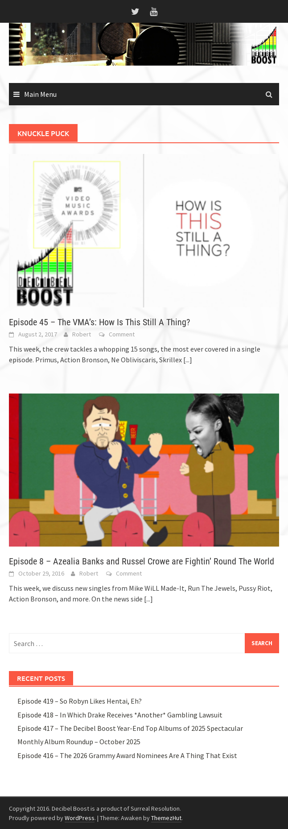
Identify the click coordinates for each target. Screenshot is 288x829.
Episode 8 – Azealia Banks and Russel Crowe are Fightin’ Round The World (141, 561)
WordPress (80, 818)
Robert (81, 334)
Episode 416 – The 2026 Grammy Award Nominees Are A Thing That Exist (127, 755)
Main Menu (40, 94)
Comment (122, 334)
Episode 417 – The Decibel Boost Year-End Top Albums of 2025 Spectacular (130, 728)
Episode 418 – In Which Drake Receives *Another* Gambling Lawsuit (119, 714)
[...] (187, 359)
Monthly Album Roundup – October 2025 (78, 741)
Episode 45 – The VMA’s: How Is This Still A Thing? (99, 322)
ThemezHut (166, 818)
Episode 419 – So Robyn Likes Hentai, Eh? (79, 700)
